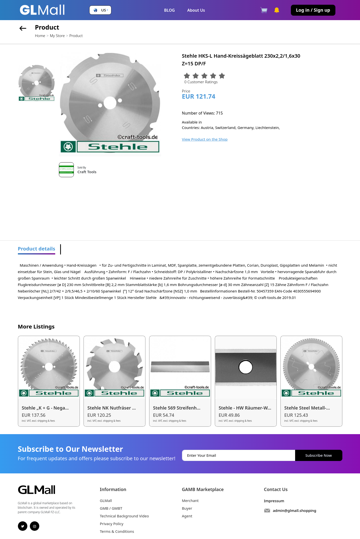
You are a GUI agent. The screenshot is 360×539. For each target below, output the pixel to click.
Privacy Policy (112, 523)
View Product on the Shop (205, 139)
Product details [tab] (36, 248)
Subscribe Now (318, 455)
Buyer (187, 508)
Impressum (274, 500)
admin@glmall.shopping (294, 510)
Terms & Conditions (117, 531)
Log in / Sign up (313, 10)
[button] (100, 10)
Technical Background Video (124, 515)
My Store (57, 35)
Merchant (190, 500)
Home (40, 35)
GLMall (106, 500)
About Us (196, 10)
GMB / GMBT (111, 508)
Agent (187, 515)
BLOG (169, 10)
